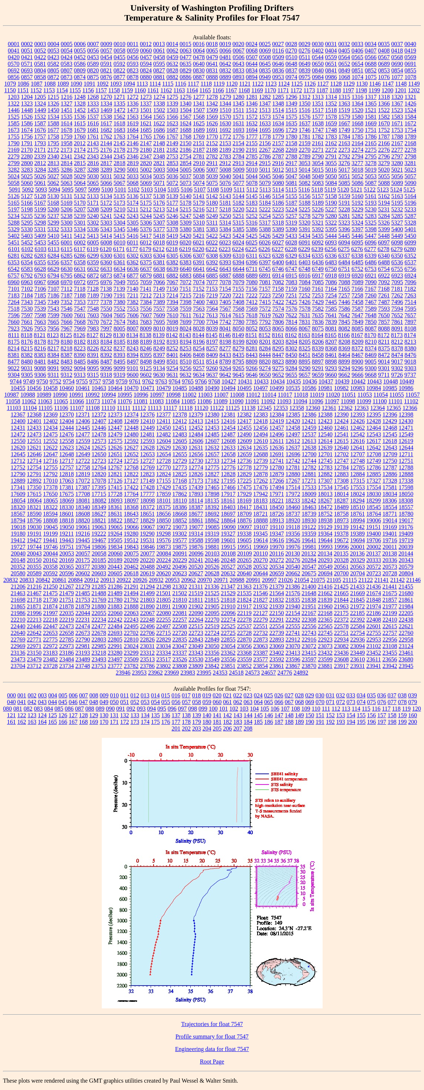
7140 (132, 289)
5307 (159, 222)
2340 (53, 156)
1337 (146, 103)
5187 (291, 203)
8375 (384, 348)
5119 (330, 189)
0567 (384, 57)
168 (83, 722)
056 (176, 702)
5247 (185, 216)
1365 (371, 103)
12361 (328, 408)
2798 (410, 156)
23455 (389, 653)
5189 (318, 203)
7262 (397, 295)
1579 (344, 117)
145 (258, 715)
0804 (40, 70)
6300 (106, 256)
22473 (66, 626)
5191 (344, 203)
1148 (401, 84)
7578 (304, 308)
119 (406, 708)
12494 (260, 434)
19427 (34, 540)
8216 (40, 348)
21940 (292, 606)
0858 (40, 77)
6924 (410, 275)
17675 (66, 494)
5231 (384, 209)
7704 (212, 322)
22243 (131, 620)
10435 (293, 381)
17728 (115, 494)
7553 (133, 308)
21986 (18, 613)
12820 (98, 474)
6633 (106, 269)
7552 (119, 308)
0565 (357, 57)
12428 (373, 421)
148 (289, 715)
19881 (212, 547)
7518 (13, 308)
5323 (344, 222)
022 (237, 695)
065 (268, 702)
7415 (265, 302)
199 (402, 722)
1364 (357, 103)
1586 (27, 123)
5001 (133, 170)
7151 (185, 289)
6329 (291, 256)
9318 (106, 375)
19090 (228, 527)
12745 (325, 461)
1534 (53, 117)
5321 (318, 222)
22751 (341, 633)
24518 (236, 672)
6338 (357, 256)
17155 (163, 481)
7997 (106, 328)
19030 (34, 527)
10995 (124, 395)
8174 (410, 335)
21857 (389, 600)
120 (416, 708)
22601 (373, 626)
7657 (410, 315)
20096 (196, 553)
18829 (147, 520)
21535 (244, 593)
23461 (406, 653)
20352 (18, 567)
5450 (410, 236)
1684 (133, 130)
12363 (361, 408)
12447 (115, 428)
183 (237, 722)
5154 (278, 196)
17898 (212, 494)
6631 (80, 269)
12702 (341, 454)
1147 (388, 84)
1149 (414, 84)
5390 (291, 229)
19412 (18, 540)
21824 (244, 600)
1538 (106, 117)
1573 (265, 117)
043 (42, 702)
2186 (185, 150)
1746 (304, 130)
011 (124, 695)
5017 (344, 170)
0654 (357, 64)
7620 (278, 315)
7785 (252, 322)
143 (237, 715)
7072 (185, 282)
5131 (66, 196)
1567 (185, 117)
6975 (93, 282)
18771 (389, 514)
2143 (93, 143)
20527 (228, 567)
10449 (406, 381)
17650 (50, 494)
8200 (252, 342)
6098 (397, 242)
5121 (356, 189)
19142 (357, 527)
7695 (159, 322)
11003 (205, 395)
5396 (344, 229)
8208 (344, 342)
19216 (82, 533)
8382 (27, 355)
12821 (115, 474)
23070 (292, 646)
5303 (106, 222)
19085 (212, 527)
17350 (34, 487)
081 (17, 708)
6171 (119, 249)
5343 (106, 229)
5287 (410, 216)
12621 (34, 447)
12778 (244, 467)
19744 (34, 547)
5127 (27, 196)
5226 (318, 209)
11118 (186, 408)
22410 (389, 620)
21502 (179, 593)
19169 (389, 527)
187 (278, 722)
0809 (80, 70)
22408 (373, 620)
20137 (373, 553)
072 (340, 702)
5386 (252, 229)
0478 (199, 57)
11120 (201, 408)
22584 (357, 626)
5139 (172, 196)
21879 (82, 606)
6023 (225, 242)
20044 (50, 553)
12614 (325, 441)
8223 (80, 348)
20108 (228, 553)
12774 (195, 467)
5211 (132, 209)
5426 (265, 236)
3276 (344, 163)
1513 (265, 110)
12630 (179, 447)
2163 (344, 143)
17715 (98, 494)
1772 (225, 136)
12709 (389, 454)
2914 (252, 163)
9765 (188, 381)
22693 (115, 633)
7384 (146, 302)
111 (326, 708)
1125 (296, 84)
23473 (18, 659)
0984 (318, 77)
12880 (292, 474)
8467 (357, 355)
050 (114, 702)
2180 (146, 150)
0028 (291, 44)
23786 (147, 666)
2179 (133, 150)
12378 (179, 414)
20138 (389, 553)
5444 (331, 236)
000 (11, 695)
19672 (341, 540)
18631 (115, 514)
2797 (397, 156)
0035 (384, 44)
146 (268, 715)
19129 (324, 527)
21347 (228, 586)
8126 (79, 335)
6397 (265, 262)
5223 (278, 209)
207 (237, 728)
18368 (131, 507)
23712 (34, 666)
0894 (252, 77)
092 (130, 708)
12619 (406, 441)
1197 (348, 90)
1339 (172, 103)
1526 (27, 117)
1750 (357, 130)
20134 (324, 553)
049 (104, 702)
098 (192, 708)
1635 (291, 123)
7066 (159, 282)
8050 (238, 328)
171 (114, 722)
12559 (82, 441)
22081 (179, 613)
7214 (172, 295)
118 (396, 708)
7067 (172, 282)
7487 (384, 302)
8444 (265, 355)
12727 (147, 461)
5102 (134, 189)
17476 (260, 487)
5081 (291, 183)
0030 (318, 44)
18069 (67, 500)
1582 (384, 117)
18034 (389, 494)
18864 (228, 520)
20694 (325, 573)
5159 (344, 196)
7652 (397, 315)
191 (320, 722)
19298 (163, 533)
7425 (291, 302)
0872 (53, 77)
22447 (50, 626)
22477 (98, 626)
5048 (304, 176)
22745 (325, 633)
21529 (228, 593)
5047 (291, 176)
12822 (131, 474)
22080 (163, 613)
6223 (225, 249)
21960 (325, 606)
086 (69, 708)
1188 (335, 90)
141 (217, 715)
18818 (66, 520)
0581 (40, 64)
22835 (179, 639)
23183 (50, 653)
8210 (371, 342)
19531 (147, 540)
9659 (318, 375)
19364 (325, 533)
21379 (276, 586)
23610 (357, 659)
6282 (27, 256)
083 (38, 708)
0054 (66, 50)
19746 (50, 547)
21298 (163, 586)
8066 (291, 328)
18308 (405, 500)
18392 (212, 507)
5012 (278, 170)
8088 (384, 328)
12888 (406, 474)
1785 (357, 136)
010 (114, 695)
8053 (265, 328)
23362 (228, 653)
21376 (260, 586)
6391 (199, 262)
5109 (226, 189)
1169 (257, 90)
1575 (291, 117)
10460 (66, 388)
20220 (147, 560)
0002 (27, 44)
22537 (244, 626)
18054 (18, 500)
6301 (119, 256)
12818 (66, 474)
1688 (185, 130)
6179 (145, 249)
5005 (185, 170)
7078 (225, 282)
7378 (106, 302)
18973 (341, 520)
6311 (251, 256)
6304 (159, 256)
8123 (53, 335)
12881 (309, 474)
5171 (93, 203)
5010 (252, 170)
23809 (195, 666)
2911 (212, 163)
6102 (27, 249)
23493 (98, 659)
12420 (292, 421)
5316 (252, 222)
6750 (331, 269)
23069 (276, 646)
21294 (147, 586)
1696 (278, 130)
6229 (304, 249)
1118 (206, 84)
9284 (291, 368)
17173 (195, 481)
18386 (179, 507)
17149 (147, 481)
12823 (147, 474)
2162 (331, 143)
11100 (380, 401)
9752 (55, 381)
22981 (82, 646)
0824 (146, 70)
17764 (131, 494)
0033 (357, 44)
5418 (159, 236)
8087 (371, 328)
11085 (188, 401)
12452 (195, 428)
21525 (212, 593)
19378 (341, 533)
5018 (357, 170)
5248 (199, 216)
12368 (34, 414)
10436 (309, 381)
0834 (252, 70)
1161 (153, 90)
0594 (146, 64)
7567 (225, 308)
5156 (304, 196)
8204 (291, 342)
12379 (195, 414)
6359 (93, 262)
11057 (412, 395)
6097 (384, 242)
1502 (159, 110)
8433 (225, 355)
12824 (163, 474)
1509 (212, 110)
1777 (252, 136)
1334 (106, 103)
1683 (119, 130)
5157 (318, 196)
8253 (185, 348)
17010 (50, 481)
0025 (265, 44)
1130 (361, 84)
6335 (318, 256)
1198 (361, 90)
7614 (225, 315)
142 (227, 715)
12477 (82, 434)
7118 (79, 289)
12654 (163, 454)
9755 (82, 381)
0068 (252, 50)
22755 (373, 633)
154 (350, 715)
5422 (212, 236)
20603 (98, 573)
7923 (13, 328)
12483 (179, 434)
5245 (159, 216)
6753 (371, 269)
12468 (389, 428)
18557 (406, 507)
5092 (28, 189)
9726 (397, 375)
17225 (244, 481)
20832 (10, 580)
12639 (325, 447)
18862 (212, 520)
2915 (265, 163)
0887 (199, 77)
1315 (344, 97)
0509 (278, 57)
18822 (115, 520)
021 (227, 695)
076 (381, 702)
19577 (179, 540)
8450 (291, 355)
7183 (13, 295)
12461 (341, 428)
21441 (389, 586)
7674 (119, 322)
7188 (80, 295)
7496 (397, 302)
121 (11, 715)
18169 (244, 500)
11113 (155, 408)
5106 (187, 189)
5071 (159, 183)
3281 (410, 163)
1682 (106, 130)
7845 (344, 322)
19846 (147, 547)
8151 (251, 335)
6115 (66, 249)
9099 (119, 368)
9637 (212, 375)
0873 (66, 77)
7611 (185, 315)
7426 (304, 302)
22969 (18, 646)
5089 (397, 183)
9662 (344, 375)
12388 (325, 414)
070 (320, 702)
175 (155, 722)
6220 (198, 249)
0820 (93, 70)
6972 (80, 282)
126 (62, 715)
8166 (344, 335)
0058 (119, 50)
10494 (228, 388)
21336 (212, 586)
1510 (225, 110)
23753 (98, 666)
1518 (331, 110)
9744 (16, 381)
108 (295, 708)
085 (58, 708)
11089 (220, 401)
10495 (244, 388)
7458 (357, 302)
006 (73, 695)
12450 (163, 428)
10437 (326, 381)
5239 (80, 216)
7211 (132, 295)
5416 (133, 236)
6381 (159, 262)
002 (32, 695)
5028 (66, 176)
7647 (357, 315)
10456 (34, 388)
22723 (195, 633)
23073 (325, 646)
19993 (325, 547)
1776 (238, 136)
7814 (291, 322)
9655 (291, 375)
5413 (93, 236)
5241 (106, 216)
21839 (325, 600)
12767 (115, 467)
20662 (292, 573)
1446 (13, 110)
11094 (300, 401)
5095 (67, 189)
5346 (133, 229)
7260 (371, 295)
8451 (304, 355)
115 (366, 708)
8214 (13, 348)
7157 (264, 289)
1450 (53, 110)
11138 (248, 408)
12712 (18, 461)
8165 (331, 335)
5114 (278, 189)
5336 (93, 229)
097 (182, 708)
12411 (163, 421)
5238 (66, 216)
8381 (13, 355)
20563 (357, 567)
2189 (225, 150)
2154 (238, 143)
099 (202, 708)
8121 (40, 335)
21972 (357, 606)
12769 (147, 467)
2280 (27, 156)
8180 (66, 342)
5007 (212, 170)
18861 (195, 520)
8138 (145, 335)
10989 (43, 395)
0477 (185, 57)
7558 (172, 308)
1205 (40, 97)
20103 (212, 553)
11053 (364, 395)
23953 (139, 672)
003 (42, 695)
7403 (212, 302)
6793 (40, 275)
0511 (304, 57)
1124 (284, 84)
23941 (373, 666)
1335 (119, 103)
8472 (384, 355)
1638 (318, 123)
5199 (40, 209)
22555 (292, 626)
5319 (291, 222)
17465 (212, 487)
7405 (225, 302)
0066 (225, 50)
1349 (291, 103)
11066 (76, 401)
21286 (115, 586)
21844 (341, 600)
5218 (225, 209)
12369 (50, 414)
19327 (228, 533)
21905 (212, 606)
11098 (348, 401)
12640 (341, 447)
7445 (331, 302)
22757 (389, 633)
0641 (212, 64)
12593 (147, 441)
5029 (80, 176)
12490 (244, 434)
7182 (410, 289)
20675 (309, 573)
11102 (411, 401)
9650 (265, 375)
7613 (212, 315)
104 (254, 708)
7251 (291, 295)
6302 (133, 256)
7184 (27, 295)
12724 (115, 461)
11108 (93, 408)
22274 (228, 620)
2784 (238, 156)
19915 (228, 547)
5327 (397, 222)
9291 (318, 368)
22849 (212, 639)
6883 (185, 275)
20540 (292, 567)
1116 (180, 84)
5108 (213, 189)
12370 (66, 414)
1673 (13, 130)
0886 (185, 77)
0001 (13, 44)
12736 (244, 461)
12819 (82, 474)
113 (346, 708)
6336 (331, 256)
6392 (212, 262)
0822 (119, 70)
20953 (172, 580)
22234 (98, 620)
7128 (92, 289)
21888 (131, 606)
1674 (27, 130)
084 (48, 708)
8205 (304, 342)
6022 (212, 242)
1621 (146, 123)
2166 (384, 143)
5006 (199, 170)
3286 (66, 170)
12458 (292, 428)
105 (264, 708)
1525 (13, 117)
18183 (260, 500)
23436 (341, 653)
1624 (185, 123)
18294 (357, 500)
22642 (34, 633)
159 (402, 715)
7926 (27, 328)
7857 (384, 322)
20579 (406, 567)
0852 (371, 70)
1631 (238, 123)
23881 (325, 666)
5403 (27, 236)
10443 (374, 381)
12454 (228, 428)
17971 (276, 494)
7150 (172, 289)
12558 (66, 441)
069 (309, 702)
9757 (95, 381)
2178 (119, 150)
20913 (107, 580)
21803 (147, 600)
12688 (260, 454)
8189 (146, 342)
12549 (406, 434)
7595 (410, 308)
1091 (90, 84)
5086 (357, 183)
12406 (82, 421)
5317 (265, 222)
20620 (163, 573)
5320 (304, 222)
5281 (344, 216)
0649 (304, 64)
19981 (309, 547)
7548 (93, 308)
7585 (331, 308)
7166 (357, 289)
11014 (269, 395)
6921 (371, 275)
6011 (132, 242)
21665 (341, 593)
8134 (132, 335)
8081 (331, 328)
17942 (260, 494)
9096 (106, 368)
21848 (373, 600)
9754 (69, 381)
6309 (225, 256)
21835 (292, 600)
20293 (325, 560)
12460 (325, 428)
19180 (18, 533)
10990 (60, 395)
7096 (410, 282)
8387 (66, 355)
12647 (50, 454)
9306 (40, 375)
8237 (119, 348)
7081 (265, 282)
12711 (406, 454)
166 (62, 722)
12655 (179, 454)
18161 (227, 500)
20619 (147, 573)
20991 (253, 580)
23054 (228, 646)
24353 (220, 672)
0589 (93, 64)
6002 (80, 242)
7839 (331, 322)
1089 (63, 84)
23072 (309, 646)
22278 (244, 620)
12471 (406, 428)
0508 (265, 57)
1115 (167, 84)
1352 (331, 103)
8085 (357, 328)
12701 (325, 454)
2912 (225, 163)
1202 (414, 90)
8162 (291, 335)
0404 (331, 50)
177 (176, 722)
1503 (172, 110)
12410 (147, 421)
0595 (159, 64)
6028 (291, 242)
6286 (80, 256)
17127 (131, 481)
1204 (27, 97)
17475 (244, 487)
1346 (252, 103)
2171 (40, 150)
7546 (66, 308)
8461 (331, 355)
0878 (133, 77)
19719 (406, 540)
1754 (410, 130)
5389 (278, 229)
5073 (185, 183)
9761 (135, 381)
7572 (265, 308)
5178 (185, 203)
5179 (199, 203)
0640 (199, 64)
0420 (13, 57)
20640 (244, 573)
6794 (53, 275)
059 (206, 702)
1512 (252, 110)
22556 (309, 626)
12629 (163, 447)
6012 (146, 242)
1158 (114, 90)
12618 (389, 441)
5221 (252, 209)
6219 (185, 249)
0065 (212, 50)
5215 (185, 209)
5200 (53, 209)
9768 (214, 381)
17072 (82, 481)
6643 (225, 269)
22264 (195, 620)
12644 (406, 447)
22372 (341, 620)
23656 (389, 659)
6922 (384, 275)
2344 (106, 156)
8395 (146, 355)
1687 (172, 130)
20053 (67, 553)
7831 (304, 322)
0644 (252, 64)
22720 (179, 633)
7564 (212, 308)
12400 (18, 421)
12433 (34, 428)
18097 (131, 500)
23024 (131, 646)
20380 (98, 567)
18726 (276, 514)
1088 (50, 84)
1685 (146, 130)
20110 (261, 553)
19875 (179, 547)
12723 (98, 461)
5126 (13, 196)
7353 (80, 302)
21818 (228, 600)
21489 (115, 593)
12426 (357, 421)
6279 (397, 249)
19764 (82, 547)
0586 (80, 64)
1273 (146, 97)
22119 (244, 613)
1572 (252, 117)
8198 (225, 342)
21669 (357, 593)
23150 (34, 653)
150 (309, 715)
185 (258, 722)
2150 (185, 143)
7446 (344, 302)
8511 (198, 361)
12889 (18, 481)
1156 (88, 90)
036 (381, 695)
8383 (40, 355)
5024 (13, 176)
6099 (410, 242)
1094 (129, 84)
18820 (82, 520)
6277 (370, 249)
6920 (357, 275)
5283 (371, 216)
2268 (278, 150)
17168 (179, 481)
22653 (50, 633)
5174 (133, 203)
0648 (291, 64)
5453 (40, 242)
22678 (98, 633)
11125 (233, 408)
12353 (280, 408)
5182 (238, 203)
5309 (185, 222)
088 (89, 708)
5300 (66, 222)
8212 (397, 342)
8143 (185, 335)
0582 (53, 64)
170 (104, 722)
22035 (66, 613)
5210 (119, 209)
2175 (93, 150)
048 (93, 702)
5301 (80, 222)
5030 (93, 176)
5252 (252, 216)
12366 (409, 408)
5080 (278, 183)
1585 (13, 123)
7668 (80, 322)
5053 (371, 176)
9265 (238, 368)
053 (145, 702)
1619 (133, 123)
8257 (212, 348)
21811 (195, 600)
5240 (93, 216)
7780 (238, 322)
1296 (291, 97)
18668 (179, 514)
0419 (410, 50)
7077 (212, 282)
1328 (80, 103)
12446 (98, 428)
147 (278, 715)
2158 (291, 143)
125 (52, 715)
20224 (163, 560)
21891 (163, 606)
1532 (40, 117)
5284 (384, 216)
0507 (252, 57)
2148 (159, 143)
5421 (199, 236)
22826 (147, 639)
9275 (278, 368)
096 (172, 708)
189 (299, 722)
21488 (98, 593)
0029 (304, 44)
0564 (344, 57)
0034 (371, 44)
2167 (397, 143)
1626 (212, 123)
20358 (50, 567)
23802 (163, 666)
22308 (309, 620)
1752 (384, 130)
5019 (371, 170)
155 (361, 715)
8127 (92, 335)
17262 (260, 481)
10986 (406, 388)
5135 (119, 196)
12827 (212, 474)
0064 (199, 50)
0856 (13, 77)
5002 (146, 170)
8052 (252, 328)
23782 (131, 666)
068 (299, 702)
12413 (195, 421)
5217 (212, 209)
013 (145, 695)
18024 (357, 494)
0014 (172, 44)
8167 (357, 335)
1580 (357, 117)
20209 (131, 560)
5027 (53, 176)
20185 (98, 560)
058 (196, 702)
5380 (185, 229)
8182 (80, 342)
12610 (260, 441)
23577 (260, 659)
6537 (410, 262)
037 (392, 695)
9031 (27, 368)
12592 (131, 441)
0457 (146, 57)
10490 (212, 388)
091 (120, 708)
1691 (212, 130)
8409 (212, 355)
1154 (62, 90)
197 (381, 722)
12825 (179, 474)
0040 (410, 44)
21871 (34, 606)
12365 (393, 408)
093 (141, 708)
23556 (228, 659)
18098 (147, 500)
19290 (147, 533)
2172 (53, 150)
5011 (264, 170)
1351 (318, 103)
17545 (341, 487)
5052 (357, 176)
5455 (53, 242)
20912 (91, 580)
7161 (317, 289)
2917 (291, 163)
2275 (371, 150)
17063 (66, 481)
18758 (341, 514)
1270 (106, 97)
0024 (252, 44)
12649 (82, 454)
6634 (119, 269)
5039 (212, 176)
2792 (344, 156)
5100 (107, 189)
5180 (212, 203)
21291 (131, 586)
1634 (278, 123)
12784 (341, 467)
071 (330, 702)
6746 (278, 269)
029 (309, 695)
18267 (324, 500)
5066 (106, 183)
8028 (199, 328)
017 (186, 695)
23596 (292, 659)
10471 (147, 388)
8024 (185, 328)
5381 (199, 229)
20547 (309, 567)
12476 (66, 434)
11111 (124, 408)
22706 (147, 633)
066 (278, 702)
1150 (10, 90)
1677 (53, 130)
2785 (252, 156)
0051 (27, 50)
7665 (53, 322)
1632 (252, 123)
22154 (292, 613)
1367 (397, 103)
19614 (260, 540)
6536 (397, 262)
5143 (225, 196)
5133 (93, 196)
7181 (397, 289)
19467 (98, 540)
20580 (18, 573)
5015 (318, 170)
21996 (34, 613)
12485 (212, 434)
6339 (371, 256)
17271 (309, 481)
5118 (317, 189)
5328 (410, 222)
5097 (81, 189)
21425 (341, 586)
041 (21, 702)
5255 (278, 216)
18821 (98, 520)
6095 (357, 242)
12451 (179, 428)
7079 (238, 282)
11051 (349, 395)
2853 (172, 163)
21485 (82, 593)
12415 (212, 421)
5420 (185, 236)
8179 (53, 342)
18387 (195, 507)
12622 (50, 447)
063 (248, 702)
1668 (357, 123)
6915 (291, 275)
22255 (163, 620)
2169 (13, 150)
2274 (357, 150)
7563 (199, 308)
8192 (159, 342)
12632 (212, 447)
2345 (119, 156)
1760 (80, 136)
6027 (278, 242)
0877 (119, 77)
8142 (172, 335)
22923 (325, 639)
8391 (93, 355)
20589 (34, 573)
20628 (212, 573)
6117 (79, 249)
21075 (317, 580)
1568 (199, 117)
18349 (98, 507)
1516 (304, 110)
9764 (174, 381)
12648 (66, 454)
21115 (349, 580)
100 (213, 708)
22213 (34, 620)
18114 (195, 500)
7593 (384, 308)
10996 (140, 395)
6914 (278, 275)
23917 (341, 666)
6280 (410, 249)
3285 (53, 170)
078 (402, 702)
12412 (179, 421)
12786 (373, 467)
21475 (50, 593)
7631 (304, 315)
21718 (34, 600)
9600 (133, 375)
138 (186, 715)
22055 (98, 613)
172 (124, 722)
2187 (199, 150)
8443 (252, 355)
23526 (179, 659)
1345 (238, 103)
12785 (357, 467)
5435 (318, 236)
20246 (212, 560)
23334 (163, 653)
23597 (309, 659)
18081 (83, 500)
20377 (82, 567)
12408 (115, 421)
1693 (238, 130)
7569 (252, 308)
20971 (220, 580)
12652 (131, 454)
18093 (115, 500)
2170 (27, 150)
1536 (80, 117)
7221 (238, 295)
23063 (260, 646)
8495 (119, 361)
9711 (383, 375)
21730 (50, 600)
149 (299, 715)
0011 (132, 44)
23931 (357, 666)
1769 (199, 136)
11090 (236, 401)
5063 (66, 183)
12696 (292, 454)
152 (330, 715)
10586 (309, 388)
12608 (228, 441)
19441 (50, 540)
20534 (276, 567)
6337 (344, 256)
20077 (147, 553)
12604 (163, 441)
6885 (212, 275)
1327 (66, 103)
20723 (373, 573)
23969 (171, 672)
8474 (397, 355)
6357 (66, 262)
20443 (115, 567)
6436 (318, 262)
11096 (316, 401)
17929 (244, 494)
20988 (237, 580)
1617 (106, 123)
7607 (146, 315)
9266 (252, 368)
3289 (106, 170)
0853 (384, 70)
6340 (384, 256)
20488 (147, 567)
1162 (166, 90)
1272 (133, 97)
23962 (155, 672)
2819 (133, 163)
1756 (27, 136)
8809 (252, 361)
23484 (66, 659)
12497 (292, 434)
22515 (195, 626)
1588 (53, 123)
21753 (82, 600)
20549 (325, 567)
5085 (344, 183)
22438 (406, 620)
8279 (238, 348)
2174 (80, 150)
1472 (119, 110)
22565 (325, 626)
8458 (318, 355)
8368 (331, 348)
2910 (199, 163)
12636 (276, 447)
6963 (27, 282)
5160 (357, 196)
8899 (344, 361)
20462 (131, 567)
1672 (410, 123)
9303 (410, 368)
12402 (50, 421)
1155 (75, 90)
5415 (119, 236)
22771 (34, 639)
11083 (156, 401)
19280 (131, 533)
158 (392, 715)
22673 (82, 633)
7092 (384, 282)
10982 (341, 388)
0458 (159, 57)
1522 (384, 110)
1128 (336, 84)
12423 (325, 421)
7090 (371, 282)
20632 (228, 573)
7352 (66, 302)
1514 (278, 110)
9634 (199, 375)
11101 (395, 401)
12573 (98, 441)
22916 (309, 639)
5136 (133, 196)
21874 (50, 606)
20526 (212, 567)
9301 (384, 368)
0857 (27, 77)
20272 (276, 560)
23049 (195, 646)
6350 (397, 256)
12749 (373, 461)
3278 (371, 163)
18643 (131, 514)
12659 (244, 454)
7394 (172, 302)
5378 (172, 229)
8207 (331, 342)
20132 (308, 553)
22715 (163, 633)
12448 (131, 428)
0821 (106, 70)
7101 (14, 289)
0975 (304, 77)
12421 (309, 421)
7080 (252, 282)
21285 (98, 586)
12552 (50, 441)
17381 (66, 487)
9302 (397, 368)
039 (412, 695)
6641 (199, 269)
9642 (225, 375)
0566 (371, 57)
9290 (304, 368)
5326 (384, 222)
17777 (147, 494)
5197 (13, 209)
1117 (193, 84)
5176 (159, 203)
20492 (163, 567)
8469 (371, 355)
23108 (389, 646)
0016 (199, 44)
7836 (318, 322)
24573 (252, 672)
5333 (66, 229)
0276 (304, 50)
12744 (309, 461)
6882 (172, 275)
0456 (133, 57)
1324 (40, 103)
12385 (292, 414)
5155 (291, 196)
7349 (53, 302)
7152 (198, 289)
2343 (93, 156)
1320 (397, 97)
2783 (225, 156)
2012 (80, 143)
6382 (172, 262)
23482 (50, 659)
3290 (119, 170)
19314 (195, 533)
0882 (172, 77)
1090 (76, 84)
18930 (309, 520)
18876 (244, 520)
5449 (397, 236)
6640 (185, 269)
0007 (93, 44)
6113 (53, 249)
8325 (304, 348)
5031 (106, 176)
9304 (14, 375)
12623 (66, 447)
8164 (317, 335)
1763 (119, 136)
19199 (50, 533)
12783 (325, 467)
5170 (80, 203)
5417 (146, 236)
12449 (147, 428)
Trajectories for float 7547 (212, 1024)
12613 (309, 441)
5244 (146, 216)
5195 (397, 203)
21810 (179, 600)
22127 (260, 613)
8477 (13, 361)
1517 (318, 110)
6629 (53, 269)
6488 (384, 262)
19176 (405, 527)
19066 (131, 527)
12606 (195, 441)
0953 (278, 77)
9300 (371, 368)
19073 (180, 527)
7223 (265, 295)
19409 (406, 533)
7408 (238, 302)
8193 (172, 342)
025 (268, 695)
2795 (371, 156)
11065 (61, 401)
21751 (66, 600)
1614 (66, 123)
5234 (13, 216)
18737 (292, 514)
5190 (331, 203)
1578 (331, 117)
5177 (172, 203)
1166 (218, 90)
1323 (27, 103)
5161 (371, 196)
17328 (389, 481)
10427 (229, 381)
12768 (131, 467)
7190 (106, 295)
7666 (66, 322)
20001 (357, 547)
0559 (331, 57)
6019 (172, 242)
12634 (244, 447)
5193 (371, 203)
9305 (27, 375)
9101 (133, 368)
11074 (108, 401)
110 (316, 708)
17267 (292, 481)
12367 (18, 414)
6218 (172, 249)
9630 (159, 375)
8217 (53, 348)
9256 (185, 368)
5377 (159, 229)
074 (361, 702)
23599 (325, 659)
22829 (163, 639)
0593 (133, 64)
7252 (304, 295)
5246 (172, 216)
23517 (163, 659)
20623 (179, 573)
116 (376, 708)
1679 (80, 130)
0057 (106, 50)
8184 (106, 342)
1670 (384, 123)
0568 (397, 57)
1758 (53, 136)
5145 (252, 196)
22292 (292, 620)
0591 (106, 64)
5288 (13, 222)
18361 (115, 507)
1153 (49, 90)
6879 (146, 275)
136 (165, 715)
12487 (228, 434)
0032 (344, 44)
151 (320, 715)
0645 (265, 64)
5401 (410, 229)
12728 (163, 461)
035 (371, 695)
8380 (410, 348)
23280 (115, 653)
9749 (29, 381)
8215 (27, 348)
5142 (212, 196)
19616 (276, 540)
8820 (265, 361)
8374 (371, 348)
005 (62, 695)
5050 (331, 176)
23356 (212, 653)
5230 (371, 209)
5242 (119, 216)
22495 (131, 626)
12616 (357, 441)
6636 (133, 269)
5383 (212, 229)
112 (335, 708)
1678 (66, 130)
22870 (244, 639)
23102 (373, 646)
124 (42, 715)
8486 (93, 361)
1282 (265, 97)
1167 (231, 90)
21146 (413, 580)
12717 (66, 461)
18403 (228, 507)
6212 (159, 249)
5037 (185, 176)
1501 (146, 110)
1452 (80, 110)
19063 (99, 527)
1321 (410, 97)
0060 (146, 50)
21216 (34, 586)
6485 (357, 262)
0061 (159, 50)
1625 (199, 123)
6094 (344, 242)
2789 (304, 156)
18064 (34, 500)
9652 (278, 375)
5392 (318, 229)
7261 (384, 295)
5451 (13, 242)
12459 (309, 428)
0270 (291, 50)
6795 (66, 275)
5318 (278, 222)
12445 (82, 428)
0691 (410, 64)
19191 (34, 533)
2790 (318, 156)
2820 (146, 163)
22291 (276, 620)
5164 (410, 196)
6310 (238, 256)
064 (258, 702)
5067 (119, 183)
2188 (212, 150)
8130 (119, 335)
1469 (106, 110)
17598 (406, 487)
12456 (260, 428)
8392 (106, 355)
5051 (344, 176)
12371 (82, 414)
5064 (80, 183)
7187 (66, 295)
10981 (325, 388)
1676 (40, 130)
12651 (115, 454)
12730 (195, 461)
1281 (252, 97)
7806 (278, 322)
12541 (341, 434)
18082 (99, 500)
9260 (212, 368)
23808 (179, 666)
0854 (397, 70)
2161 (318, 143)
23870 (309, 666)
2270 (304, 150)
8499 (159, 361)
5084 (331, 183)
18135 (211, 500)
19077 (196, 527)
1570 (225, 117)
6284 (53, 256)
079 (412, 702)
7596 (13, 315)
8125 (66, 335)
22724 (212, 633)
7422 (278, 302)
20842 (43, 580)
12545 (389, 434)
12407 (98, 421)
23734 (66, 666)
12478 (98, 434)
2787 (278, 156)
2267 (265, 150)
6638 (159, 269)
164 (42, 722)
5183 (252, 203)
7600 (66, 315)
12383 (260, 414)
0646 (278, 64)
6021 (199, 242)
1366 (384, 103)
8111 (13, 335)
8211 (383, 342)
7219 (212, 295)
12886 (389, 474)
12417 (244, 421)
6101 (14, 249)
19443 (66, 540)
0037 (397, 44)
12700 (309, 454)
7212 (146, 295)
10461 (82, 388)
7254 (331, 295)
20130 (292, 553)
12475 (50, 434)
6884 (199, 275)
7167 (370, 289)
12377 (163, 414)
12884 (357, 474)
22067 (147, 613)
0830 (199, 70)
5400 (397, 229)
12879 (276, 474)
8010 (159, 328)
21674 (373, 593)
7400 (199, 302)
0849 (344, 70)
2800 (27, 163)
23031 (147, 646)
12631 (195, 447)
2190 (238, 150)
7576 (291, 308)
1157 (101, 90)
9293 (331, 368)
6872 (93, 275)
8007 (133, 328)
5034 (146, 176)
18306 (389, 500)
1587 (40, 123)
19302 (179, 533)
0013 (159, 44)
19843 (131, 547)
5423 (225, 236)
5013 (291, 170)
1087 (37, 84)
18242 (308, 500)
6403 (304, 262)
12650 (98, 454)
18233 (292, 500)
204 (206, 728)
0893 (238, 77)
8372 (357, 348)
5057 (410, 176)
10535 (292, 388)
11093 (284, 401)
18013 (325, 494)
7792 (265, 322)
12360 (312, 408)
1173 (309, 90)
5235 (27, 216)
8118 (26, 335)
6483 (331, 262)
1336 (133, 103)
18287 (341, 500)
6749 (318, 269)
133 (134, 715)
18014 (341, 494)
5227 (331, 209)
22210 (18, 620)
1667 (344, 123)
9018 (410, 361)
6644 (238, 269)
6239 (317, 249)
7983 (93, 328)
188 (289, 722)
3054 (318, 163)
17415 (115, 487)
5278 (304, 216)
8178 (40, 342)
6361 (119, 262)
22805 (115, 639)
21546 (260, 593)
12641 (357, 447)
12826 (195, 474)
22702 (131, 633)
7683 (146, 322)
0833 (238, 70)
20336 (389, 560)
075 (371, 702)
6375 (146, 262)
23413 (292, 653)
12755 (50, 467)
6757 (13, 275)
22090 (195, 613)
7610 (172, 315)
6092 (318, 242)
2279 (13, 156)
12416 (228, 421)
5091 (15, 189)
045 (62, 702)
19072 (164, 527)
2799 (13, 163)
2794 (357, 156)
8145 (212, 335)
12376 (147, 414)
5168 (53, 203)
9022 (13, 368)
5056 (397, 176)
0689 (384, 64)
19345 (260, 533)
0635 (185, 64)
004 (52, 695)
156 (371, 715)
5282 (357, 216)
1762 (106, 136)
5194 (384, 203)
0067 (238, 50)
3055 (331, 163)
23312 (147, 653)
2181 (159, 150)
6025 (252, 242)
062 (237, 702)
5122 (370, 189)
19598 (212, 540)
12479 (115, 434)
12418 (260, 421)
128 (83, 715)
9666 (357, 375)
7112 (66, 289)
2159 (304, 143)
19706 (373, 540)
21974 (373, 606)
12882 (325, 474)
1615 (80, 123)
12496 (276, 434)
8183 (93, 342)
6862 (80, 275)
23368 (244, 653)
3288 (93, 170)
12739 (260, 461)
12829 (244, 474)
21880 (98, 606)
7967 (66, 328)
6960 (13, 282)
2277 (397, 150)
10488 (195, 388)
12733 (212, 461)
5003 (159, 170)
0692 (13, 70)
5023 (410, 170)
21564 (276, 593)
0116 (278, 50)
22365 (325, 620)
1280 (238, 97)
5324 (357, 222)
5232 (397, 209)
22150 (276, 613)
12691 (276, 454)
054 (155, 702)
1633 (265, 123)
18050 (406, 494)
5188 (304, 203)
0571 (27, 64)
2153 (225, 143)
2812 (40, 163)
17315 (357, 481)
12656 (195, 454)
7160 (304, 289)
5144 (238, 196)
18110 (180, 500)
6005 (93, 242)
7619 (265, 315)
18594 (50, 514)
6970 (66, 282)
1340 (185, 103)
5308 (172, 222)
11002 (189, 395)
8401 (172, 355)
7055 (133, 282)
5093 (41, 189)
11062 (29, 401)
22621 (406, 626)
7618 (252, 315)
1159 (127, 90)
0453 (93, 57)
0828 (172, 70)
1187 (322, 90)
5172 (106, 203)
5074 (199, 183)
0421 (27, 57)
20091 (180, 553)
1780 (291, 136)
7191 (119, 295)
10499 (276, 388)
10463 (98, 388)
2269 (291, 150)
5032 (119, 176)
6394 (238, 262)
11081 (140, 401)
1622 (159, 123)
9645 (238, 375)
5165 (13, 203)
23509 (131, 659)
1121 (245, 84)
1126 (310, 84)
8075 (318, 328)
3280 (397, 163)
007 (83, 695)
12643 (389, 447)
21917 (244, 606)
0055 (80, 50)
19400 (373, 533)
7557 (159, 308)
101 (223, 708)
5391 (304, 229)
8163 (304, 335)
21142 (397, 580)
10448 (390, 381)
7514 (410, 302)
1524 (410, 110)
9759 (121, 381)
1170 (270, 90)
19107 (261, 527)
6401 (291, 262)
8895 (304, 361)
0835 (265, 70)
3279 (384, 163)
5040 (225, 176)
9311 (53, 375)
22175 (341, 613)
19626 (292, 540)
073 (350, 702)
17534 (325, 487)
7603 (93, 315)
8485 (80, 361)
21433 (357, 586)
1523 (397, 110)
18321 (34, 507)
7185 (40, 295)
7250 (278, 295)
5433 (291, 236)
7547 (80, 308)
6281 (13, 256)
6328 (278, 256)
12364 (377, 408)
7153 (212, 289)
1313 (318, 97)
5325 (371, 222)
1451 (66, 110)
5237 (53, 216)
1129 (349, 84)
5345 (119, 229)
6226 (264, 249)
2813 (53, 163)
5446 (357, 236)
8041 (225, 328)
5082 (304, 183)
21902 (195, 606)
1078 (410, 77)
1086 (23, 84)
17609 (18, 494)
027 (289, 695)
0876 (106, 77)
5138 (159, 196)
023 (248, 695)
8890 (291, 361)
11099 (364, 401)
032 (340, 695)
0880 (146, 77)
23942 (389, 666)
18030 (373, 494)
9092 (66, 368)
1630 (225, 123)
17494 (276, 487)
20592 (50, 573)
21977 (389, 606)
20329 (357, 560)
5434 (304, 236)
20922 (123, 580)
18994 (357, 520)
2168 (410, 143)
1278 (212, 97)
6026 (265, 242)
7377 (93, 302)
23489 (82, 659)
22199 (389, 613)
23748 (82, 666)
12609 (244, 441)
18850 (163, 520)
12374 (131, 414)
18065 (50, 500)
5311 (212, 222)
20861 (59, 580)
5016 (331, 170)
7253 (318, 295)
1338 (159, 103)
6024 (238, 242)
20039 (406, 547)
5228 (344, 209)
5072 (172, 183)
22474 (82, 626)
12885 (373, 474)
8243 (133, 348)
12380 (212, 414)
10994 (108, 395)
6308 (212, 256)
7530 (27, 308)
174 (145, 722)
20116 (276, 553)
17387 (82, 487)
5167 (40, 203)
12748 (357, 461)
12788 (406, 467)
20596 (66, 573)
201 (176, 728)
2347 (146, 156)
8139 (159, 335)
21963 (341, 606)
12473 (34, 434)
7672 (106, 322)
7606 (133, 315)
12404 (66, 421)
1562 (119, 117)
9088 (40, 368)
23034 (163, 646)
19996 (341, 547)
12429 (389, 421)
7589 (371, 308)
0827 (159, 70)
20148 (18, 560)
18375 (163, 507)
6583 (27, 269)
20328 (341, 560)
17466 (228, 487)
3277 (357, 163)
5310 (199, 222)
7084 (304, 282)
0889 (225, 77)
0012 (146, 44)
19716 (389, 540)
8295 (278, 348)
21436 (373, 586)
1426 (410, 103)
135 (155, 715)
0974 (291, 77)
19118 (292, 527)
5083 (318, 183)
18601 (66, 514)
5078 (252, 183)
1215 (53, 97)
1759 (66, 136)
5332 (53, 229)
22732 (260, 633)
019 (206, 695)
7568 (238, 308)
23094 (357, 646)
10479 (163, 388)
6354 (27, 262)
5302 (93, 222)
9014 (384, 361)
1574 (278, 117)
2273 (344, 150)
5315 (238, 222)
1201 (400, 90)
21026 (285, 580)
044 (52, 702)
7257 (344, 295)
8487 (106, 361)
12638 (309, 447)
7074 (199, 282)
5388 (265, 229)
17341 (18, 487)
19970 (276, 547)
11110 (108, 408)
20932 (156, 580)
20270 (260, 560)
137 (176, 715)
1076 (384, 77)
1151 (23, 90)
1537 (93, 117)
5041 (238, 176)
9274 (265, 368)
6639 (172, 269)
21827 (260, 600)
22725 (228, 633)
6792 (27, 275)
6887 (225, 275)
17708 (82, 494)
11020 (333, 395)
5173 (119, 203)
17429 (163, 487)
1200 (387, 90)
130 (104, 715)
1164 (192, 90)
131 (114, 715)
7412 (252, 302)
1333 (93, 103)
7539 (40, 308)
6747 (291, 269)
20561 (341, 567)
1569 (212, 117)
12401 (34, 421)
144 (248, 715)
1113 (142, 84)
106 (274, 708)
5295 (27, 222)
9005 (371, 361)
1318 (384, 97)
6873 (106, 275)
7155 (238, 289)
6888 (238, 275)
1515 (291, 110)
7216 (199, 295)
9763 (161, 381)
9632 (185, 375)
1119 (218, 84)
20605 (115, 573)
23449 (357, 653)
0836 (278, 70)
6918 (331, 275)
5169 (66, 203)
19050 (67, 527)
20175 (82, 560)
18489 (341, 507)
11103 (14, 408)
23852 (244, 666)
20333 (373, 560)
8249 (159, 348)
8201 (265, 342)
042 (32, 702)
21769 (98, 600)
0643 (238, 64)
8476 (410, 355)
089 (100, 708)
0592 (119, 64)
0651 (331, 64)
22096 (228, 613)
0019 (225, 44)
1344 (225, 103)
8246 (146, 348)
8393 (119, 355)
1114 (155, 84)
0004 (53, 44)
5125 (409, 189)
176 (165, 722)
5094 (54, 189)
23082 (341, 646)
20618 (131, 573)
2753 (172, 156)
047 (83, 702)
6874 (119, 275)
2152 (212, 143)
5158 (331, 196)
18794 (18, 520)
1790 (13, 143)
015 (165, 695)
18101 (164, 500)
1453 (93, 110)
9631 (172, 375)
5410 (53, 236)
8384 (53, 355)
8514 (212, 361)
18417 (244, 507)
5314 (225, 222)
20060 (115, 553)
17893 (195, 494)
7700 (199, 322)
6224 (238, 249)
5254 (265, 216)
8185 (119, 342)
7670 (93, 322)
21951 (309, 606)
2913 (238, 163)
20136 (357, 553)
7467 (371, 302)
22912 (292, 639)
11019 (317, 395)
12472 (18, 434)
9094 (80, 368)
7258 (357, 295)
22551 (260, 626)
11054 (380, 395)
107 (285, 708)
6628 (40, 269)
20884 (75, 580)
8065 (278, 328)
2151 (199, 143)
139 (196, 715)
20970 (204, 580)
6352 (410, 256)
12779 (260, 467)
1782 (318, 136)
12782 (309, 467)
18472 (325, 507)
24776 (284, 672)
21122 (365, 580)
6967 (40, 282)
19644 (325, 540)
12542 (357, 434)
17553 (357, 487)
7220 (225, 295)
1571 (238, 117)
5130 (53, 196)
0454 (106, 57)
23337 (179, 653)
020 (217, 695)
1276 (185, 97)
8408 (199, 355)
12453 (212, 428)
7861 (397, 322)
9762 (148, 381)
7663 (40, 322)
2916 (278, 163)
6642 (212, 269)
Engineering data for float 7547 (212, 1049)
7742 (225, 322)
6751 (344, 269)
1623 (172, 123)
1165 (205, 90)
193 (340, 722)
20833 (26, 580)
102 (233, 708)
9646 (252, 375)
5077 (238, 183)
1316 (357, 97)
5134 (106, 196)
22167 (309, 613)
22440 (18, 626)
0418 (397, 50)
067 (289, 702)
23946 (123, 672)
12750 (389, 461)
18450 (276, 507)
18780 (406, 514)
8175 (13, 342)
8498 (146, 361)
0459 (172, 57)
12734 (228, 461)
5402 (13, 236)
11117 (170, 408)
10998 (173, 395)
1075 (371, 77)
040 (11, 702)
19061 (83, 527)
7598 (40, 315)
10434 (277, 381)
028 (299, 695)
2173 (66, 150)
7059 (146, 282)
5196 (410, 203)
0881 (159, 77)
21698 (18, 600)
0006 (80, 44)
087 (79, 708)
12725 (131, 461)
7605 (119, 315)
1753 (397, 130)
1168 (244, 90)
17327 (373, 481)
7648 (371, 315)
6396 (252, 262)
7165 (344, 289)
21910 (228, 606)
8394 (133, 355)
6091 (304, 242)
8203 (278, 342)
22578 (341, 626)
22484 (115, 626)
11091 (252, 401)
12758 (82, 467)
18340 (82, 507)
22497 (163, 626)
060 (217, 702)
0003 (40, 44)
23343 (195, 653)
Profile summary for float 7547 (211, 1036)
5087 (371, 183)
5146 (265, 196)
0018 (212, 44)
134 (145, 715)
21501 (163, 593)
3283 (27, 170)
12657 (212, 454)
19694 (357, 540)
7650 (384, 315)
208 (248, 728)
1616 (93, 123)
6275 (344, 249)
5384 (225, 229)
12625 (98, 447)
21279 (82, 586)
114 (356, 708)
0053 (53, 50)
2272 (331, 150)
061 (227, 702)
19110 (277, 527)
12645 (18, 454)
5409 (40, 236)
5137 (146, 196)
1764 (133, 136)
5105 (173, 189)
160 (412, 715)
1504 (185, 110)
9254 (172, 368)
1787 (384, 136)
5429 (278, 236)
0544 (318, 57)
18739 (309, 514)
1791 (27, 143)
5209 (106, 209)
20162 (50, 560)
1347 (265, 103)
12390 (341, 414)
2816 (93, 163)
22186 (373, 613)
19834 (115, 547)
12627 (131, 447)
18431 (260, 507)
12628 (147, 447)
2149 (172, 143)
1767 (172, 136)
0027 (278, 44)
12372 (98, 414)
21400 (309, 586)
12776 (228, 467)
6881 (159, 275)
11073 (93, 401)
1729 (291, 130)
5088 (384, 183)
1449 (40, 110)
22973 (66, 646)
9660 (331, 375)
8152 (264, 335)
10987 (11, 395)
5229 (357, 209)
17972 (292, 494)
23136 (18, 653)
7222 (252, 295)
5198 (27, 209)
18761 (357, 514)
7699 (185, 322)
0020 (238, 44)
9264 (225, 368)
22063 (131, 613)
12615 (341, 441)
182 (227, 722)
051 (124, 702)
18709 (244, 514)
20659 (276, 573)
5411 (66, 236)
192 (330, 722)
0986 (331, 77)
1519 (344, 110)
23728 (50, 666)
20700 (341, 573)
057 (186, 702)
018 (196, 695)
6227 (278, 249)
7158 (278, 289)
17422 (131, 487)
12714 (34, 461)
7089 (357, 282)
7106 (40, 289)
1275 (172, 97)
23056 (244, 646)
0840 (318, 70)
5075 (212, 183)
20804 (406, 573)
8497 (133, 361)
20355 (34, 567)
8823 (278, 361)
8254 (199, 348)
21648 (309, 593)
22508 (179, 626)
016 (176, 695)
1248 (80, 97)
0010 (119, 44)
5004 (172, 170)
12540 (325, 434)
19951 (244, 547)
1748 (331, 130)
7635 (318, 315)
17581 (389, 487)
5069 (146, 183)
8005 (119, 328)
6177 (132, 249)
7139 (119, 289)
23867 (292, 666)
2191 (252, 150)
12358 (296, 408)
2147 (146, 143)
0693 (27, 70)
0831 (212, 70)
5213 (159, 209)
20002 (373, 547)
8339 (318, 348)
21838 (309, 600)
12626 (115, 447)
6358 (80, 262)
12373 (115, 414)
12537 (309, 434)
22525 (228, 626)
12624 (82, 447)
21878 (66, 606)
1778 (265, 136)
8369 (344, 348)
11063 (44, 401)
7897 (410, 322)
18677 (195, 514)
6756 (410, 269)
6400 (278, 262)
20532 (260, 567)
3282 (13, 170)
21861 (406, 600)
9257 (199, 368)
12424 (341, 421)
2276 (384, 150)
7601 (80, 315)
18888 (260, 520)
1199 (374, 90)
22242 (115, 620)
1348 (278, 103)
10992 (92, 395)
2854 (185, 163)
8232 (106, 348)
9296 (357, 368)
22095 (212, 613)
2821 (159, 163)
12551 (34, 441)
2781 (199, 156)
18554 (389, 507)
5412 (80, 236)
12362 (345, 408)
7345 (40, 302)
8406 (185, 355)
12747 (341, 461)
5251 (238, 216)
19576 (163, 540)
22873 (260, 639)
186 (268, 722)
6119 (92, 249)
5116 (304, 189)
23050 (212, 646)
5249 (212, 216)
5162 (384, 196)
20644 (260, 573)
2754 (185, 156)
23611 (373, 659)
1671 (397, 123)
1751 (371, 130)
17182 (212, 481)
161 (11, 722)
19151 (373, 527)
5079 (265, 183)
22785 (66, 639)
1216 (66, 97)
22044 (82, 613)
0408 (384, 50)
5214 (172, 209)
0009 (106, 44)
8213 (410, 342)
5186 (278, 203)
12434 (50, 428)
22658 (66, 633)
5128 (40, 196)
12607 (212, 441)
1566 (172, 117)
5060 (27, 183)
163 (32, 722)
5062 (53, 183)
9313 (80, 375)
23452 (373, 653)
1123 (271, 84)
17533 (309, 487)
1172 (296, 90)
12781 (292, 467)
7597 (27, 315)
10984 (373, 388)
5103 (147, 189)
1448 (27, 110)
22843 (195, 639)
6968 (53, 282)
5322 (331, 222)
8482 (53, 361)
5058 (13, 183)
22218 (50, 620)
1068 (344, 77)
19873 (163, 547)
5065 (93, 183)
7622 (291, 315)
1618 (119, 123)
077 (392, 702)
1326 (53, 103)
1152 (36, 90)
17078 (98, 481)
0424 (66, 57)
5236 (40, 216)
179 (196, 722)
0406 (357, 50)
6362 (133, 262)
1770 (212, 136)
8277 (225, 348)
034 (361, 695)
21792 (131, 600)
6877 (133, 275)
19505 (115, 540)
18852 (179, 520)
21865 (18, 606)
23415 (309, 653)
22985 (98, 646)
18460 (292, 507)
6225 (251, 249)
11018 (301, 395)
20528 (244, 567)
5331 (40, 229)
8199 (238, 342)
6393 (225, 262)
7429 (318, 302)
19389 (357, 533)
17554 (373, 487)
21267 (66, 586)
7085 (318, 282)
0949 (265, 77)
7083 (291, 282)
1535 (66, 117)
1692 (225, 130)
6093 (331, 242)
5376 (146, 229)
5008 (225, 170)
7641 (331, 315)
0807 (66, 70)
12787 (389, 467)
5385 (238, 229)
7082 (278, 282)
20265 (244, 560)
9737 (410, 375)
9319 (119, 375)
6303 (146, 256)
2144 (106, 143)
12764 (98, 467)
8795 (238, 361)
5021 (397, 170)
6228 (291, 249)
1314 (331, 97)
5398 (371, 229)
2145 (119, 143)
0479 (212, 57)
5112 (252, 189)
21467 (34, 593)
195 (361, 722)
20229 (179, 560)
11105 (45, 408)
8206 (318, 342)
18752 (325, 514)
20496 (179, 567)
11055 (396, 395)
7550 (106, 308)
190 (309, 722)
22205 (406, 613)
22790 (82, 639)
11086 (204, 401)
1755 (13, 136)
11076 (124, 401)
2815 (80, 163)
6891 (265, 275)
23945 (406, 666)
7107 (54, 289)
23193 (82, 653)
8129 (106, 335)
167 (73, 722)
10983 (357, 388)
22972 (50, 646)
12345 (264, 408)
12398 (406, 414)
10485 (179, 388)
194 (350, 722)
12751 (406, 461)
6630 (66, 269)
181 (217, 722)
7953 (40, 328)
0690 (397, 64)
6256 (331, 249)
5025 (27, 176)
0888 (212, 77)
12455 (244, 428)
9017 (397, 361)
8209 (357, 342)
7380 (119, 302)
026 (278, 695)
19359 (309, 533)
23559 (244, 659)
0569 (410, 57)
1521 (371, 110)
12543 (373, 434)
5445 (344, 236)
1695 (265, 130)
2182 (172, 150)
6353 (13, 262)
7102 (27, 289)
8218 (66, 348)
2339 (40, 156)
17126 (115, 481)
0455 (119, 57)
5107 (200, 189)
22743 (309, 633)
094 (151, 708)
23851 (228, 666)
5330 (27, 229)
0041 (13, 50)
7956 (53, 328)
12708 (373, 454)
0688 (371, 64)
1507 (199, 110)
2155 (252, 143)
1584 (410, 117)
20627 (195, 573)
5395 (331, 229)
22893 (276, 639)
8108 (410, 328)
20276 (292, 560)
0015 (185, 44)
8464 (344, 355)
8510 (185, 361)
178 (186, 722)
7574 (278, 308)
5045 (265, 176)
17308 (341, 481)
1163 (179, 90)
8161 (278, 335)
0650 (318, 64)
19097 (244, 527)
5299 (53, 222)
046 (73, 702)
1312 (304, 97)
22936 (357, 639)
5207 (80, 209)
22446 (34, 626)
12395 (373, 414)
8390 (80, 355)
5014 (304, 170)
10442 (358, 381)
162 (21, 722)
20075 (131, 553)
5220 (238, 209)
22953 (373, 639)
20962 (188, 580)
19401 (389, 533)
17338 (406, 481)
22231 (82, 620)
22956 (389, 639)
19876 (195, 547)
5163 (397, 196)
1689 (199, 130)
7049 (119, 282)
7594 (397, 308)
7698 (172, 322)
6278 (383, 249)
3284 (40, 170)
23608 (341, 659)
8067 (304, 328)
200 (412, 722)
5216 (199, 209)
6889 (252, 275)
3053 (304, 163)
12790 (18, 474)
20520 (195, 567)
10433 (261, 381)
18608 (82, 514)
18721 (260, 514)
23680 (406, 659)
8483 (66, 361)
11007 (221, 395)
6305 (172, 256)
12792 (50, 474)
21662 (325, 593)
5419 (172, 236)
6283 (40, 256)
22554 (276, 626)
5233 (410, 209)
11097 (332, 401)
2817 (106, 163)
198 (392, 722)
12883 (341, 474)
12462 (357, 428)
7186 (53, 295)
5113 (265, 189)
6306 (185, 256)
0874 (80, 77)
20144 (405, 553)
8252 (172, 348)
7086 (331, 282)
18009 (309, 494)
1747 (318, 130)
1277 (199, 97)
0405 (344, 50)
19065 (115, 527)
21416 (325, 586)
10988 (27, 395)
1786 (371, 136)
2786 (265, 156)
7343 (27, 302)
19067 (147, 527)
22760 (406, 633)
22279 (260, 620)
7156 (251, 289)
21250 (50, 586)
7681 (133, 322)
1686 (159, 130)
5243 (133, 216)
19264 (115, 533)
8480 (27, 361)
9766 (201, 381)
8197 (212, 342)
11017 (285, 395)
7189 (93, 295)
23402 (276, 653)
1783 (331, 136)
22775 (50, 639)
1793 (40, 143)
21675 (389, 593)
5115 (291, 189)
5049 (318, 176)
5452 (27, 242)
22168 (325, 613)
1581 (371, 117)
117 (386, 708)
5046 (278, 176)
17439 (195, 487)
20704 (357, 573)
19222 (98, 533)
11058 (13, 401)
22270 (212, 620)
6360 (106, 262)
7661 (27, 322)
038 (402, 695)
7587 (357, 308)
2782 (212, 156)
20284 (309, 560)
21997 (50, 613)
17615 (34, 494)
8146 (225, 335)
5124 (396, 189)
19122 (308, 527)
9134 (159, 368)
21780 (115, 600)
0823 (133, 70)
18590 (34, 514)
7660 (13, 322)
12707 (357, 454)
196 (371, 722)
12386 (309, 414)
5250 (225, 216)
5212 (146, 209)
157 (381, 715)
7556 (146, 308)
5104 (160, 189)
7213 (159, 295)
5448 (384, 236)
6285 (66, 256)
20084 (164, 553)
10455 (18, 388)
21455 (406, 586)
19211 (66, 533)
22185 (357, 613)
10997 (157, 395)
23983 (187, 672)
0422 (40, 57)
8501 (172, 361)
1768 (185, 136)
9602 (146, 375)
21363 (244, 586)
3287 (80, 170)
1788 (397, 136)
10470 (131, 388)
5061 (40, 183)
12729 (179, 461)
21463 (18, 593)
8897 (318, 361)
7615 (238, 315)
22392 (357, 620)
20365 (66, 567)
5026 (40, 176)
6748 (304, 269)
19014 (389, 520)
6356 (53, 262)
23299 (131, 653)
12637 (292, 447)
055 (165, 702)
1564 (146, 117)
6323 (265, 256)
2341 (66, 156)
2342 (80, 156)
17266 (276, 481)
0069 (265, 50)
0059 (133, 50)
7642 (344, 315)
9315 (93, 375)
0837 (291, 70)
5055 (384, 176)
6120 (106, 249)
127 (73, 715)
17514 (292, 487)
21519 (195, 593)
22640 (18, 633)
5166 (27, 203)
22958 (406, 639)
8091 (397, 328)
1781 (304, 136)
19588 (195, 540)
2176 (106, 150)
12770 (163, 467)
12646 (34, 454)
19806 (98, 547)
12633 (228, 447)
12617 (373, 441)
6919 (344, 275)
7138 (106, 289)
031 (330, 695)
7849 (357, 322)
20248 (228, 560)
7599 (53, 315)
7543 (53, 308)
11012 (253, 395)
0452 (80, 57)
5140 (185, 196)
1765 (146, 136)
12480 (131, 434)
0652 (344, 64)
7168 (383, 289)
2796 (384, 156)
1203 (13, 97)
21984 (406, 606)
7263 (410, 295)
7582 (318, 308)
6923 (397, 275)
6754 (384, 269)
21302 (179, 586)
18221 (276, 500)
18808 (50, 520)
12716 (50, 461)
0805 (53, 70)
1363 (344, 103)
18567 (18, 514)
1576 (304, 117)
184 (248, 722)
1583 (397, 117)
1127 (322, 84)
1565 (159, 117)
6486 (371, 262)
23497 (115, 659)
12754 (34, 467)
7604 (106, 315)
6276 (357, 249)
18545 (373, 507)
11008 (237, 395)
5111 (239, 189)
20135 (341, 553)
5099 (94, 189)
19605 (244, 540)
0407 (371, 50)
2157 (278, 143)
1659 (331, 123)
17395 (98, 487)
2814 (66, 163)
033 (350, 695)
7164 (331, 289)
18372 (147, 507)
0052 (40, 50)
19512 (131, 540)
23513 (147, 659)
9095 (93, 368)
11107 (77, 408)
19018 (18, 527)
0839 (304, 70)
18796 (34, 520)
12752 (18, 467)
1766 (159, 136)
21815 (212, 600)
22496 (147, 626)
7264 (13, 302)
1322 (13, 103)
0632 (172, 64)
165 (52, 722)
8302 (291, 348)
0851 (357, 70)
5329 (13, 229)
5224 (291, 209)
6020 (185, 242)
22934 (341, 639)
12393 (357, 414)
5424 (238, 236)
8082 (344, 328)
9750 (42, 381)
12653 (147, 454)
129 (93, 715)
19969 (260, 547)
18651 (147, 514)
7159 (291, 289)
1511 (238, 110)
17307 (325, 481)
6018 (159, 242)
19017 (406, 520)
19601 (228, 540)
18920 (292, 520)
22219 (66, 620)
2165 (371, 143)
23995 (204, 672)
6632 (93, 269)
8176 (27, 342)
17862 (179, 494)
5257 (291, 216)
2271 (318, 150)
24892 (301, 672)
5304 (119, 222)
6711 (251, 269)
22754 (357, 633)
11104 (29, 408)
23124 (406, 646)
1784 (344, 136)
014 (155, 695)
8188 (133, 342)
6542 (13, 269)
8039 (212, 328)
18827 (131, 520)
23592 (276, 659)
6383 (185, 262)
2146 (133, 143)
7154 (225, 289)
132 (124, 715)
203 (196, 728)
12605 (179, 441)
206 (227, 728)
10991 (76, 395)
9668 (371, 375)
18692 (212, 514)
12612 (292, 441)
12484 (195, 434)
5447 (371, 236)
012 (134, 695)
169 (93, 722)
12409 (131, 421)
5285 (397, 216)
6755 (397, 269)
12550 (18, 441)
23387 (260, 653)
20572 (373, 567)
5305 (133, 222)
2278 (410, 150)
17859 (163, 494)
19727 (18, 547)
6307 (199, 256)
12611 (276, 441)
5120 (343, 189)
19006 (373, 520)
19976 (292, 547)
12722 (82, 461)
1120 (231, 84)
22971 (34, 646)
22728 (244, 633)
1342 (212, 103)
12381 (228, 414)
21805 (163, 600)
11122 (217, 408)
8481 (40, 361)
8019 (172, 328)
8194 (185, 342)
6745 (265, 269)
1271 (119, 97)
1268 (93, 97)
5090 (410, 183)
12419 (276, 421)
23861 (276, 666)
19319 (212, 533)
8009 (146, 328)
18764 (373, 514)
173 (134, 722)
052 (134, 702)
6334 (304, 256)
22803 (98, 639)
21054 (301, 580)
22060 (115, 613)
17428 (147, 487)
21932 (260, 606)
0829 (185, 70)
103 (244, 708)
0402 (318, 50)
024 (258, 695)
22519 (212, 626)
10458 (50, 388)
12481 (147, 434)
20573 (389, 567)
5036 (172, 176)
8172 (383, 335)
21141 (381, 580)
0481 (225, 57)
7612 (199, 315)
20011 (389, 547)
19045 (50, 527)
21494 (131, 593)
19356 (292, 533)
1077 (397, 77)
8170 (370, 335)
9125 (146, 368)
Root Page (212, 1061)
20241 (195, 560)
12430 (406, 421)
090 (110, 708)
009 (104, 695)
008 (93, 695)
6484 (344, 262)
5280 (331, 216)
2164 (357, 143)
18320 (18, 507)
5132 (80, 196)
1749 (344, 130)
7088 (344, 282)
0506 (238, 57)
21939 (276, 606)
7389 (159, 302)
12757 (66, 467)
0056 (93, 50)
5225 (304, 209)
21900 (179, 606)
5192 (357, 203)
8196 (199, 342)
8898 (331, 361)
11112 (139, 408)
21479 (66, 593)
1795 (53, 143)
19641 (309, 540)
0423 (53, 57)
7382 (133, 302)
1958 (66, 143)
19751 (66, 547)
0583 (66, 64)
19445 (82, 540)
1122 (257, 84)
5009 (238, 170)
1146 (375, 84)
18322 (50, 507)
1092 (103, 84)
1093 (116, 84)
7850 (371, 322)
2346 (133, 156)
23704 (18, 666)
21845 (357, 600)
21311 (195, 586)
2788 (291, 156)
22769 (18, 639)
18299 (373, 500)
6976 (106, 282)
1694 (252, 130)
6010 (119, 242)
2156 (265, 143)
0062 (172, 50)
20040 (18, 553)
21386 (292, 586)
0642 (225, 64)
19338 (244, 533)
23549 (212, 659)
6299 (93, 256)
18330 (66, 507)
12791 (34, 474)
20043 (34, 553)
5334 (80, 229)
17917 (228, 494)
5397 (357, 229)
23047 (179, 646)
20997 (269, 580)
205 (217, 728)
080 (7, 708)
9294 (344, 368)
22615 (389, 626)
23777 (115, 666)
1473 (133, 110)
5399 (384, 229)
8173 (397, 335)
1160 (140, 90)
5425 (252, 236)
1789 (410, 136)
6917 (318, 275)
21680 (406, 593)
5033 (133, 176)
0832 (225, 70)
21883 (115, 606)
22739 (276, 633)
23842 (212, 666)
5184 (265, 203)
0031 (331, 44)
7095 (397, 282)
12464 (373, 428)
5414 (106, 236)
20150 (34, 560)
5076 (225, 183)
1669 (371, 123)
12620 (18, 447)
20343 (406, 560)
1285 (278, 97)
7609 (159, 315)
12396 (389, 414)
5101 (120, 189)
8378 (397, 348)
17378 (50, 487)
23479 (34, 659)
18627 (98, 514)
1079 (10, 84)
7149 (159, 289)
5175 (146, 203)
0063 (185, 50)
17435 (179, 487)
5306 (146, 222)
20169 (66, 560)
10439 (342, 381)
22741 (292, 633)
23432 (325, 653)
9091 (53, 368)
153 (340, 715)
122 (21, 715)
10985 (389, 388)
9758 (108, 381)
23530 (195, 659)
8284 (265, 348)
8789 (225, 361)
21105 (334, 580)
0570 (13, 64)
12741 (276, 461)
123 (32, 715)
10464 (115, 388)
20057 (83, 553)
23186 (66, 653)
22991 (115, 646)
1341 (199, 103)
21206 (18, 586)
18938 (325, 520)
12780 (276, 467)
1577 (318, 117)
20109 (244, 553)
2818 (119, 163)
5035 (159, 176)
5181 (225, 203)
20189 (115, 560)
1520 (357, 110)
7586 (344, 308)
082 (28, 708)
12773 (179, 467)
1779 (278, 136)
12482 (163, 434)
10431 (245, 381)
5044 (252, 176)
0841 (331, 70)
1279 (225, 97)
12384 (276, 414)
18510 (357, 507)
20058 (99, 553)
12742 (292, 461)
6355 (40, 262)
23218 (98, 653)
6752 (357, 269)
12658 (228, 454)
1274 (159, 97)
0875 (93, 77)
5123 (383, 189)
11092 (268, 401)
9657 (304, 375)
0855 (410, 70)
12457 (276, 428)
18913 (276, 520)
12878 (260, 474)
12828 (228, 474)
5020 (384, 170)
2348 (159, 156)
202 (186, 728)
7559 (185, 308)
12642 (373, 447)
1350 (304, 103)
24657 (268, 672)
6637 (146, 269)
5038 (199, 176)
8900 (357, 361)
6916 (304, 275)
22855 (228, 639)
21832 (276, 600)
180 (206, 722)
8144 (198, 335)
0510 (291, 57)
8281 (252, 348)
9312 (66, 375)
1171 (283, 90)
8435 (238, 355)
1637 (304, 123)
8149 (238, 335)
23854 (260, 666)
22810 (131, 639)
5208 (93, 209)
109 (305, 708)
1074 (357, 77)
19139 (341, 527)
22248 (147, 620)
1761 (93, 136)
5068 (133, 183)
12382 (244, 414)
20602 (82, 573)
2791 (331, 156)
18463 (309, 507)
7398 (185, 302)
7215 (185, 295)
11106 (61, 408)
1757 (40, 136)
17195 (228, 481)
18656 (163, 514)
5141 (199, 196)
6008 (106, 242)
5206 (66, 209)
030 (320, 695)
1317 (371, 97)
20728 (389, 573)
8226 (93, 348)
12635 (260, 447)
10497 (260, 388)
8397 (159, 355)
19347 (276, 533)
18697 (228, 514)
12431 (18, 428)
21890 (147, 606)
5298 (40, 222)
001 (21, 695)
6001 (66, 242)
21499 (147, 593)
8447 (278, 355)
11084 (172, 401)
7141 (145, 289)
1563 (133, 117)
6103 (40, 249)
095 (161, 708)
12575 (115, 441)
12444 (66, 428)
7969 (80, 328)
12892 (34, 481)
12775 (212, 467)
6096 (371, 242)
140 (206, 715)
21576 (292, 593)
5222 (265, 209)
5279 (318, 216)
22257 (179, 620)
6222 (212, 249)
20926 (140, 580)
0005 (66, 44)
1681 (93, 130)
